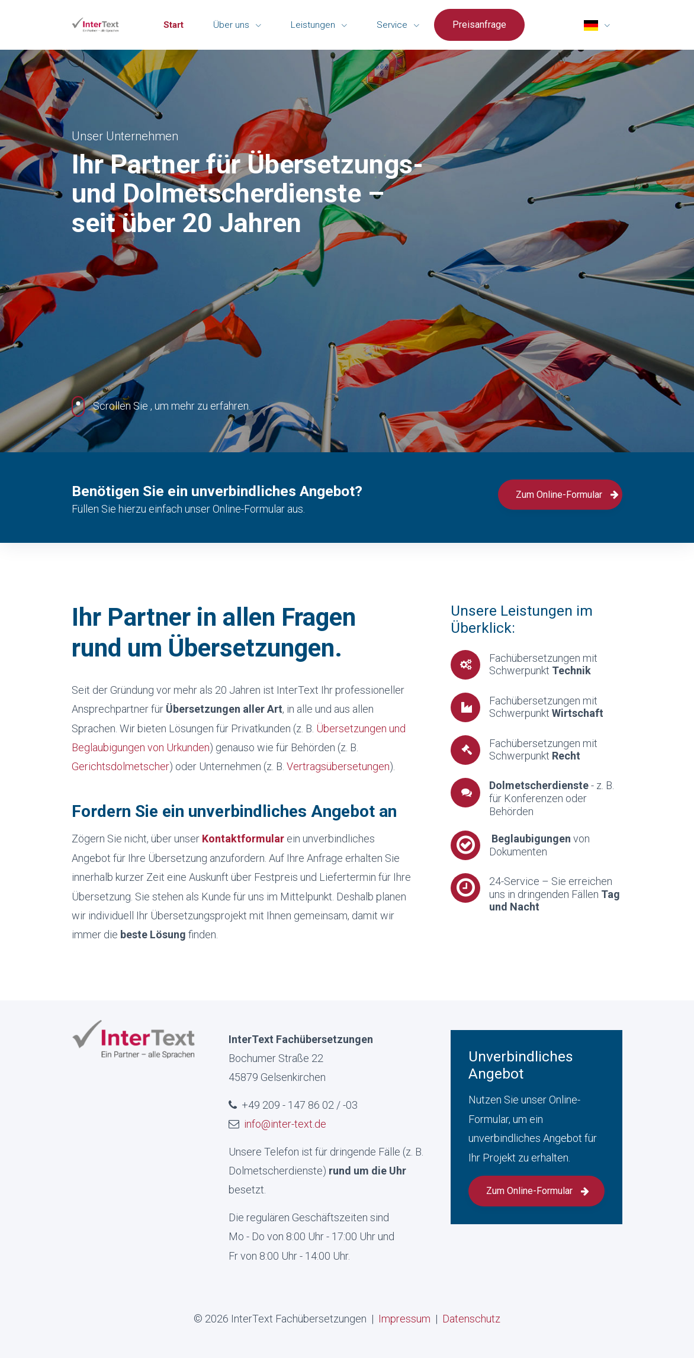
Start (173, 25)
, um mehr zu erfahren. (161, 406)
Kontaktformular (244, 838)
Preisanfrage (479, 24)
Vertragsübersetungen (338, 766)
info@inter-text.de (285, 1124)
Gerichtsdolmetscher (120, 766)
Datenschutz (471, 1318)
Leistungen (314, 25)
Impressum (404, 1318)
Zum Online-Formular (567, 494)
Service (393, 25)
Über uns (232, 25)
